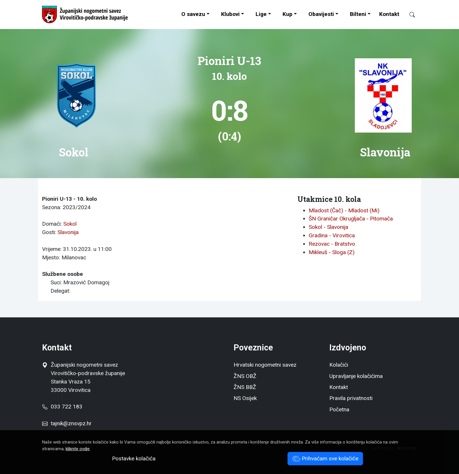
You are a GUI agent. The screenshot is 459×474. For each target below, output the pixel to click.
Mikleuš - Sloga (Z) (332, 252)
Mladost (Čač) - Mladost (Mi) (344, 210)
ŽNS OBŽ (245, 376)
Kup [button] (287, 14)
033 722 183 (62, 406)
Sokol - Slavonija (328, 227)
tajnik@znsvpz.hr (71, 423)
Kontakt (389, 14)
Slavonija (68, 232)
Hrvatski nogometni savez (265, 364)
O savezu (193, 14)
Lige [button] (261, 14)
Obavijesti (321, 14)
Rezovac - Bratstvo (332, 243)
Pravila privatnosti (351, 398)
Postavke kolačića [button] (134, 458)
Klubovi (230, 14)
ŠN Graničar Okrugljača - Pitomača (351, 218)
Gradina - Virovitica (332, 235)
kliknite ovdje (78, 448)
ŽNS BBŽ (245, 387)
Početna (339, 409)
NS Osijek (245, 398)
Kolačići (338, 364)
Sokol (70, 223)
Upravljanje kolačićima (356, 376)
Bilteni (358, 14)
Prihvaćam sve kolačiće (325, 458)
